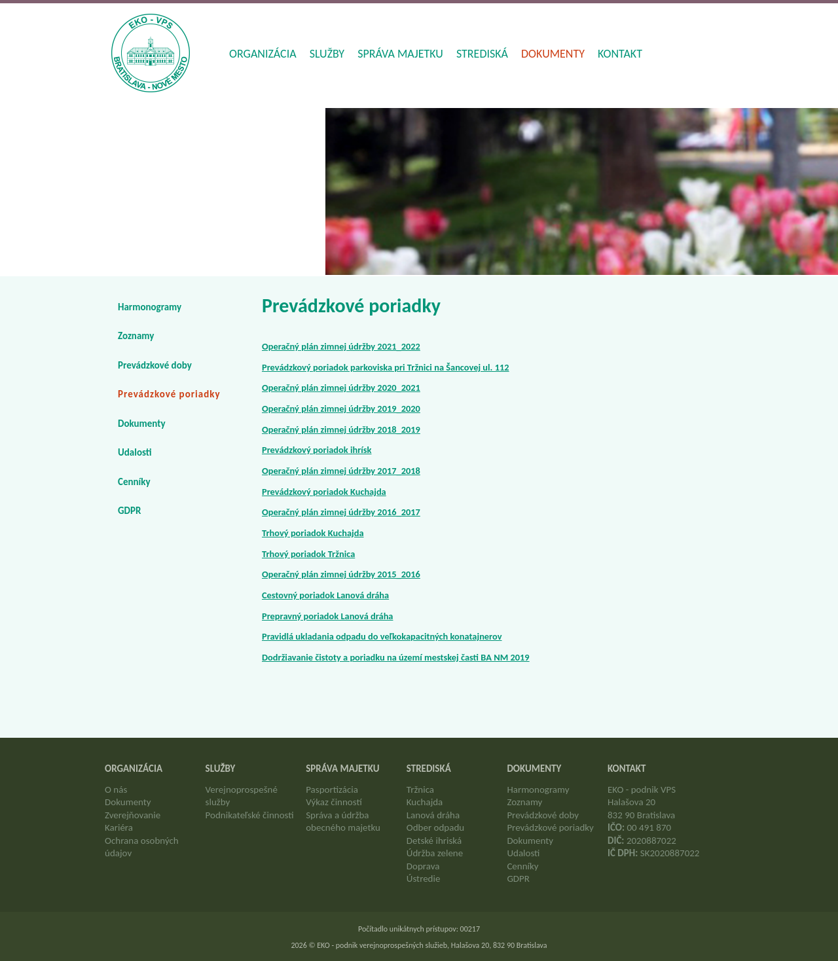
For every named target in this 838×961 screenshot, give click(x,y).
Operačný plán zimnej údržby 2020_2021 (341, 387)
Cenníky (134, 482)
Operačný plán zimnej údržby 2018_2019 (341, 429)
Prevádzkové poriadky (169, 394)
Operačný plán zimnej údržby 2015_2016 (341, 574)
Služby (327, 53)
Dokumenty (553, 53)
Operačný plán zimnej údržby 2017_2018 (341, 471)
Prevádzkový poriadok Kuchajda (324, 492)
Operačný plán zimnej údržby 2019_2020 (341, 408)
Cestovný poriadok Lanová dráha (325, 595)
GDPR (129, 511)
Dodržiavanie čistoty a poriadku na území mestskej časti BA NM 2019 (396, 657)
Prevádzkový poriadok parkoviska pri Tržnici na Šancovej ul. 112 (385, 367)
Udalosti (135, 452)
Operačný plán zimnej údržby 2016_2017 (341, 512)
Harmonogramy (149, 307)
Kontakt (620, 53)
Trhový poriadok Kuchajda (313, 533)
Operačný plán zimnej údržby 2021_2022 (341, 346)
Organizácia (263, 53)
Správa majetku (400, 53)
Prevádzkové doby (155, 365)
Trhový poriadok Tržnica (308, 554)
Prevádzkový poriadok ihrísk (317, 450)
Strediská (482, 53)
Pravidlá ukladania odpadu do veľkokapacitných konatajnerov (382, 636)
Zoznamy (136, 336)
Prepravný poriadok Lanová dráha (327, 616)
